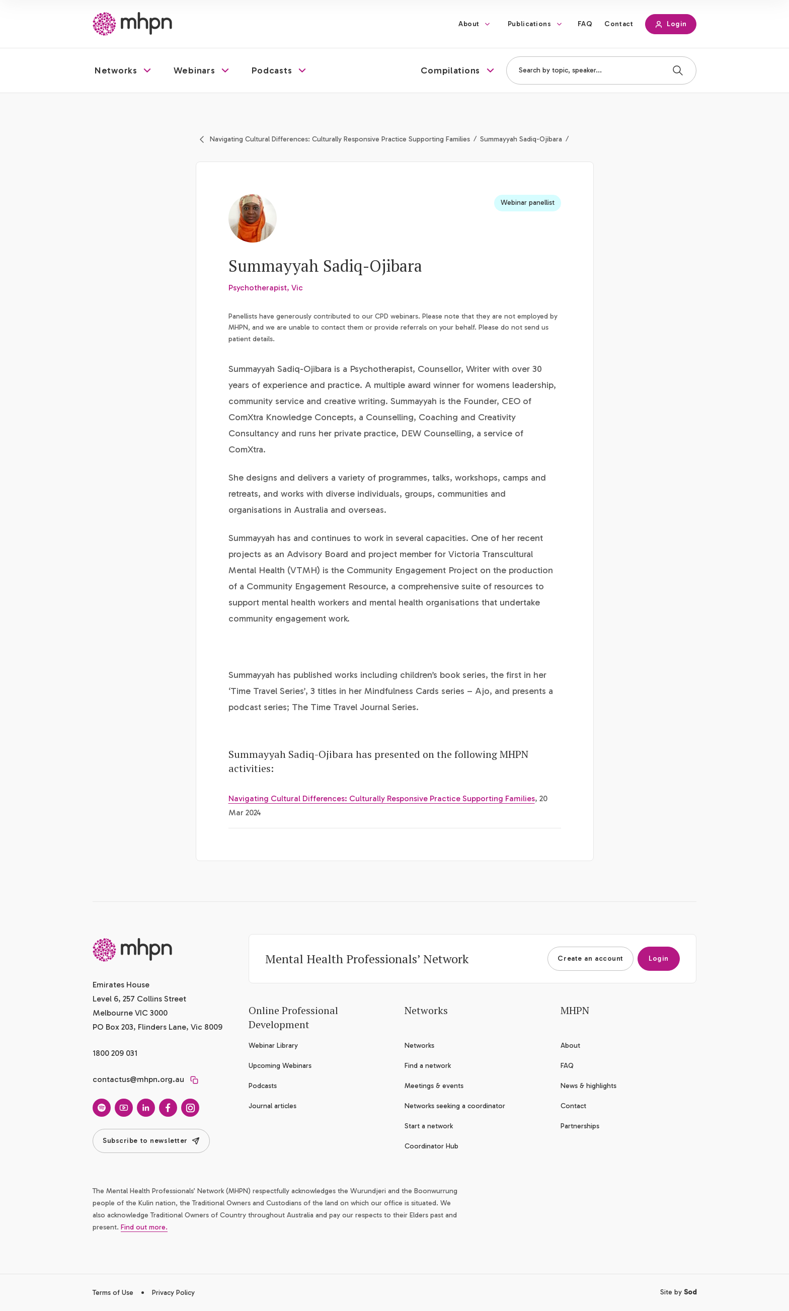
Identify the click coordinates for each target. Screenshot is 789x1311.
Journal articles (272, 1106)
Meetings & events (434, 1086)
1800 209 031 (115, 1053)
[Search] (678, 70)
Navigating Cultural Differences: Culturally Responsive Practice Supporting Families (340, 139)
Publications (529, 24)
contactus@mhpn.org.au (138, 1079)
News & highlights (588, 1086)
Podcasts (263, 1086)
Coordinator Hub (431, 1146)
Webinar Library (273, 1045)
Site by (678, 1292)
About (469, 24)
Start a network (429, 1126)
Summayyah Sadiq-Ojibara (521, 139)
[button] (124, 70)
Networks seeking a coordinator (455, 1106)
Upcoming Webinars (280, 1065)
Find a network (428, 1065)
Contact (618, 24)
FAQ (585, 24)
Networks (419, 1045)
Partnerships (580, 1126)
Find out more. (144, 1227)
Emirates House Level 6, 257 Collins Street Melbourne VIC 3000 (139, 999)
